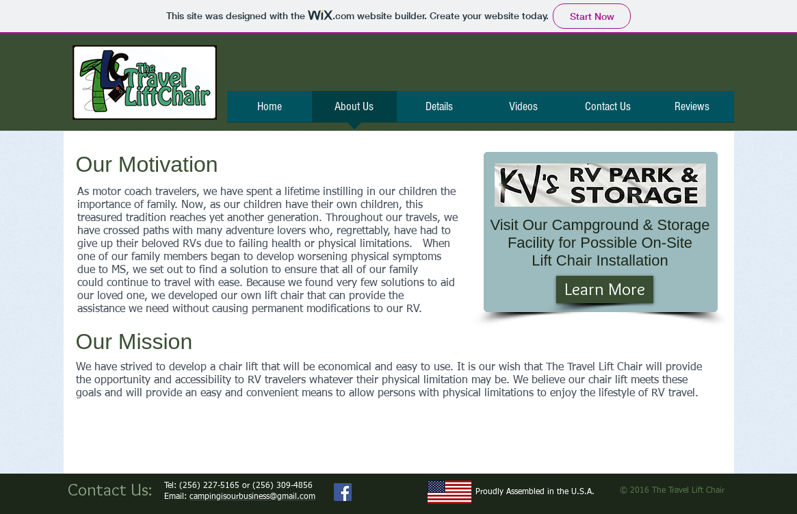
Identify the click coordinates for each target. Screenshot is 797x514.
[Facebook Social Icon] (343, 492)
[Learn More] (604, 289)
